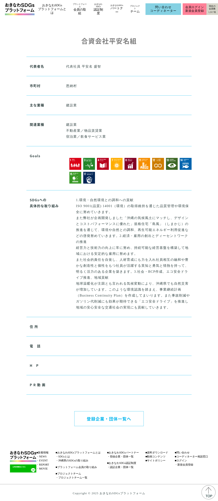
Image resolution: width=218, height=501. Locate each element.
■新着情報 (42, 452)
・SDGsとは (63, 456)
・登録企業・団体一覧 (120, 456)
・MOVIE (42, 468)
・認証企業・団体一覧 (120, 467)
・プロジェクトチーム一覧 (71, 477)
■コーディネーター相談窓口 (191, 456)
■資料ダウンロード (156, 452)
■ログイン (181, 460)
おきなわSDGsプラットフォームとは (52, 9)
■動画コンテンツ (155, 456)
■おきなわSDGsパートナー (123, 452)
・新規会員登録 (184, 464)
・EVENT (42, 460)
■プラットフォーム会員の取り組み (76, 467)
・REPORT (42, 464)
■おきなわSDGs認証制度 (121, 463)
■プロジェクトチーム (68, 473)
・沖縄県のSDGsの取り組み (72, 460)
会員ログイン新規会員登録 (194, 8)
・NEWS (41, 456)
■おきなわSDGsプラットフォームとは (78, 452)
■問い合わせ (182, 452)
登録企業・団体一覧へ (109, 419)
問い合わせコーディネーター (163, 8)
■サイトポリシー (155, 460)
